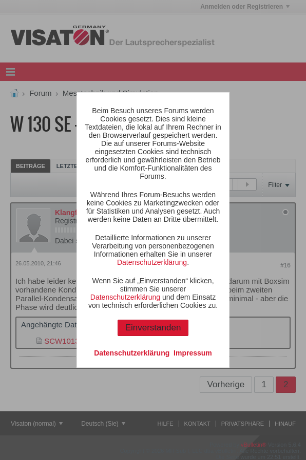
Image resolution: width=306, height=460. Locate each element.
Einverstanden (153, 327)
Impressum (193, 353)
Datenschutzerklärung (152, 262)
